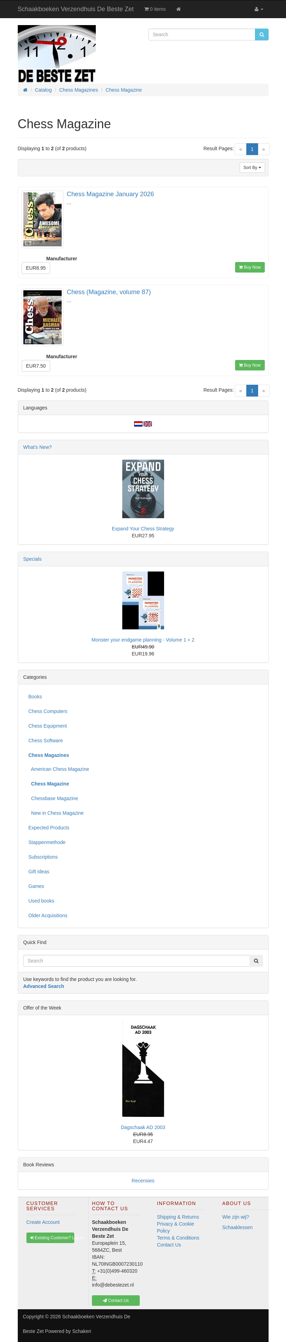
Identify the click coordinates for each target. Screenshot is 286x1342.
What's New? (37, 447)
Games (36, 886)
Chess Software (46, 740)
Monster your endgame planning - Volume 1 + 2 (143, 640)
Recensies (143, 1180)
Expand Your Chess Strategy (143, 528)
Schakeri (81, 1331)
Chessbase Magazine (53, 798)
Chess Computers (48, 711)
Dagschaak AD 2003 (143, 1127)
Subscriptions (43, 857)
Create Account (43, 1222)
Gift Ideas (39, 871)
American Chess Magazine (59, 769)
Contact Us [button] (116, 1300)
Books (35, 696)
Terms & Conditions (178, 1238)
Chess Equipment (48, 726)
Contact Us (169, 1245)
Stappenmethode (47, 842)
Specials (32, 559)
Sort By (252, 167)
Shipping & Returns (178, 1217)
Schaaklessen (237, 1227)
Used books (41, 901)
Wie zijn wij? (235, 1217)
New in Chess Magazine (56, 813)
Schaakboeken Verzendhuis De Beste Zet (76, 9)
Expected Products (49, 827)
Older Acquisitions (48, 915)
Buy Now (250, 267)
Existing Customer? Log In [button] (52, 1237)
